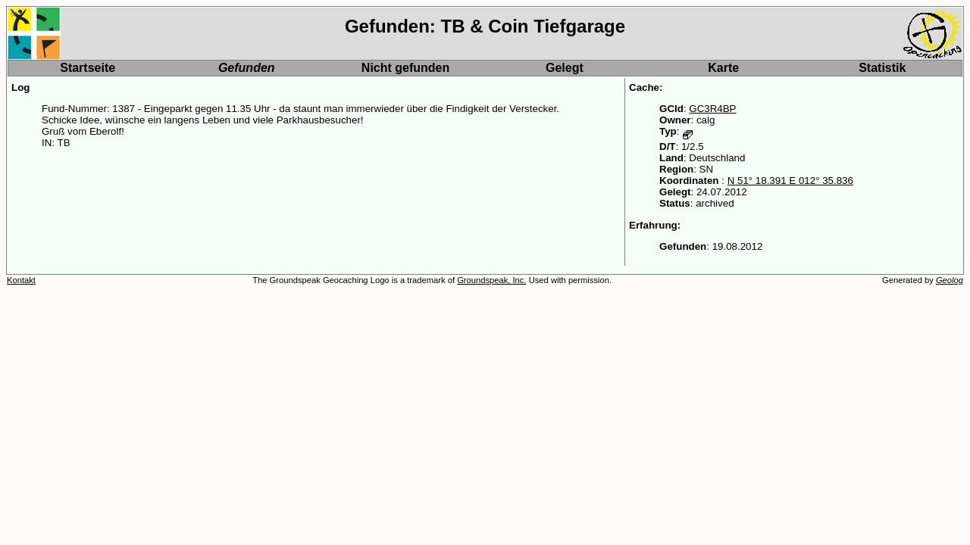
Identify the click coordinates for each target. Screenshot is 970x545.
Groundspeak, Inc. (491, 280)
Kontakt (21, 280)
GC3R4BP (712, 108)
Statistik (882, 67)
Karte (723, 67)
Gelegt (565, 67)
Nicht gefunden (405, 67)
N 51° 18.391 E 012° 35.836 (790, 180)
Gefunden (246, 67)
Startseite (87, 67)
